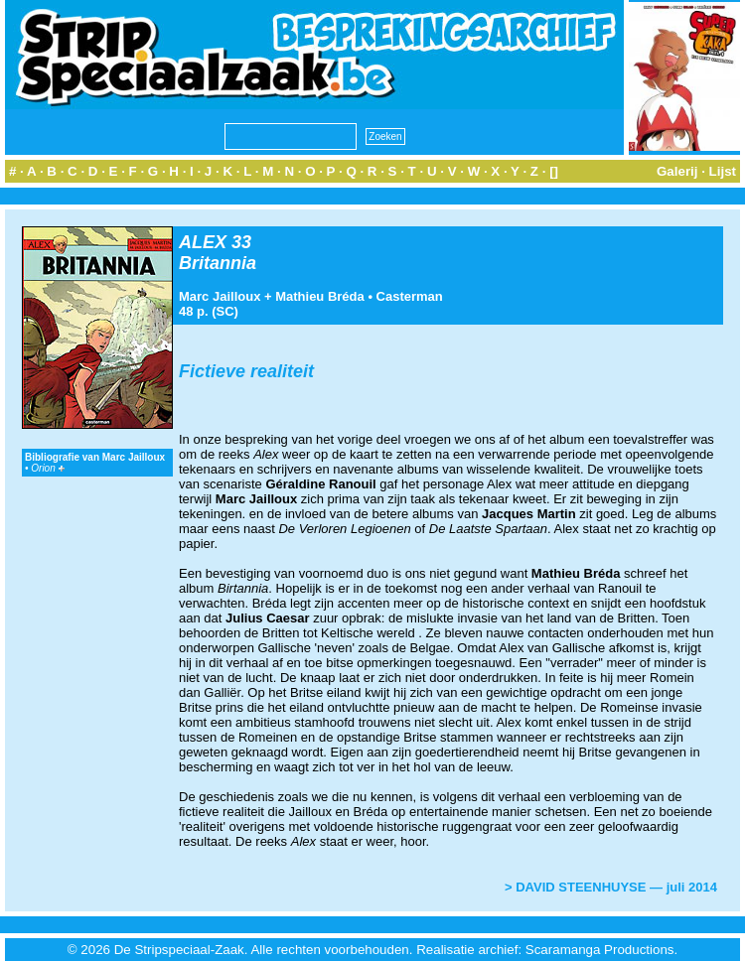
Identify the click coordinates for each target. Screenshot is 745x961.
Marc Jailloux (219, 296)
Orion (47, 468)
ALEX (202, 242)
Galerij (677, 171)
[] (553, 171)
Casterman (409, 296)
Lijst (722, 171)
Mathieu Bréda (320, 296)
